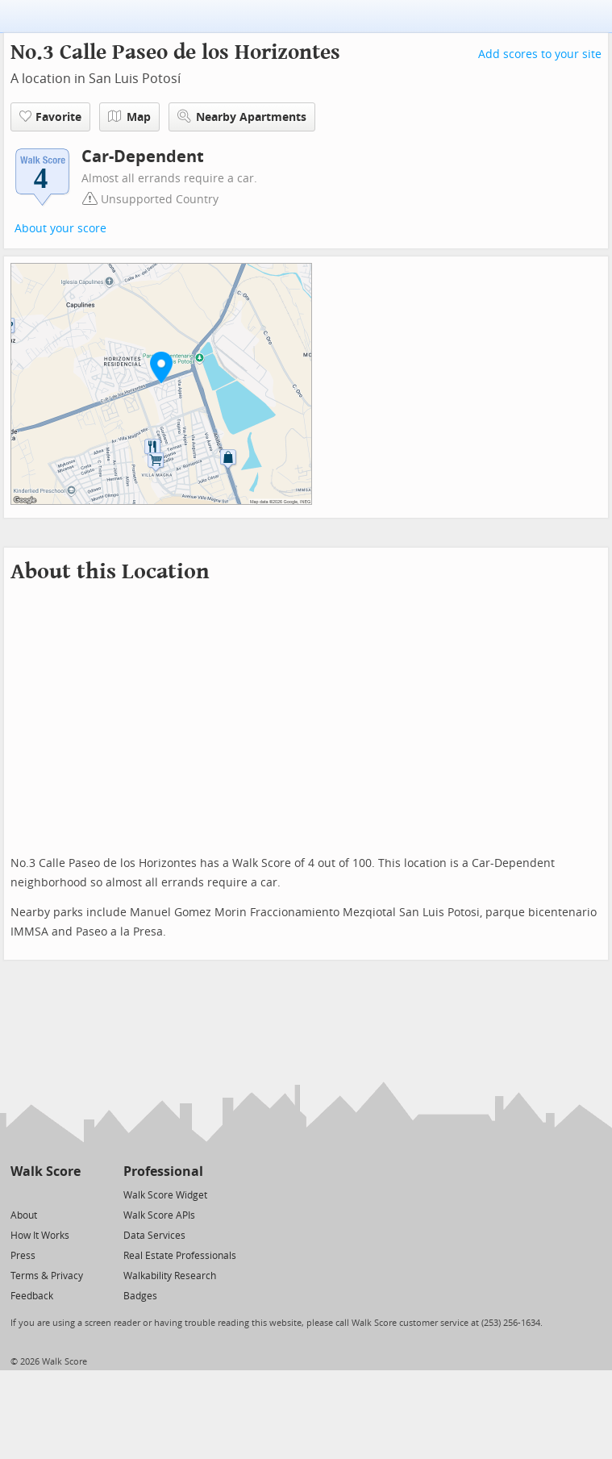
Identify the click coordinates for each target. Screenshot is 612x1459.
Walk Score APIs (159, 1215)
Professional (163, 1171)
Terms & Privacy (46, 1276)
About (23, 1215)
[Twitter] (19, 1194)
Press (22, 1255)
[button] (161, 367)
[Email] (69, 1194)
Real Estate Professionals (179, 1255)
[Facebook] (44, 1194)
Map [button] (129, 117)
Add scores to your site (540, 54)
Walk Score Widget (165, 1195)
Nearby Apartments (241, 116)
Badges (140, 1296)
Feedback (31, 1296)
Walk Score (45, 1171)
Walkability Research (169, 1276)
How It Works (39, 1235)
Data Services (154, 1235)
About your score (60, 229)
